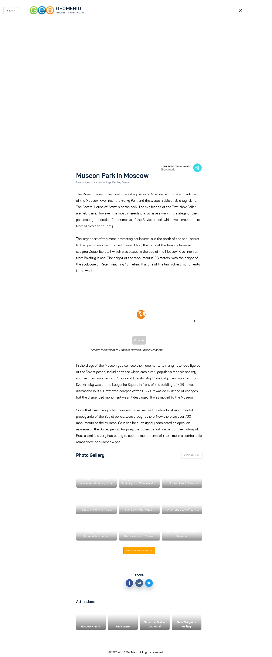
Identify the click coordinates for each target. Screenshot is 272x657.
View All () (191, 455)
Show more (139, 550)
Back (12, 10)
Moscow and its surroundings (94, 182)
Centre (117, 182)
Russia (126, 182)
